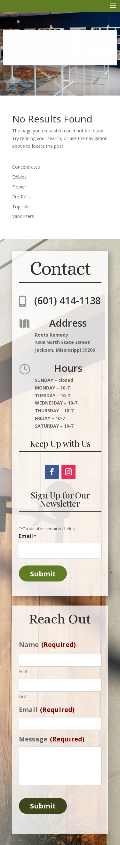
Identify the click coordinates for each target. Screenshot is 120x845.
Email (27, 536)
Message (51, 739)
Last (23, 696)
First (23, 671)
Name (47, 644)
